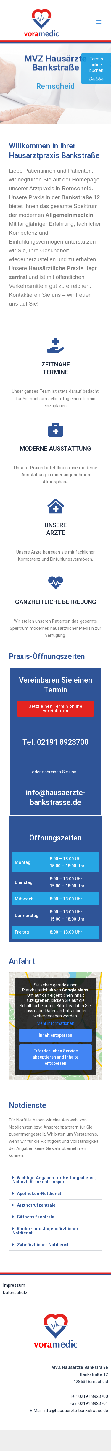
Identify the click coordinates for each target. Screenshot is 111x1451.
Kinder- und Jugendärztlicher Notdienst (45, 1231)
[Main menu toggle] (99, 22)
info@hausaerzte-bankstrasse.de (76, 1410)
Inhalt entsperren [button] (55, 1035)
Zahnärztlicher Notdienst (43, 1244)
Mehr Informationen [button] (55, 1023)
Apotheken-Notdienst (39, 1193)
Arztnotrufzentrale (36, 1205)
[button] (55, 1180)
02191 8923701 (93, 1403)
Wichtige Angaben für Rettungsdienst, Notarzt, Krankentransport (54, 1180)
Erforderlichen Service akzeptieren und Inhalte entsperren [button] (55, 1057)
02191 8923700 (93, 1396)
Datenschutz (15, 1292)
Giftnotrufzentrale (35, 1217)
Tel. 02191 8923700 (55, 742)
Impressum (14, 1285)
